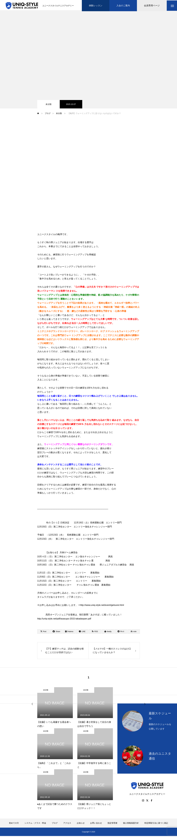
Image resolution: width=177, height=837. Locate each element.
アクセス (67, 824)
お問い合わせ (96, 824)
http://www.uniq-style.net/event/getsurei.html (102, 606)
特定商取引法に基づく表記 (156, 824)
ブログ (55, 824)
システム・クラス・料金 (35, 824)
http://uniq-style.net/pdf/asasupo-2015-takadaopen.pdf (64, 619)
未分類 (48, 105)
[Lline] (82, 632)
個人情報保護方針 (131, 824)
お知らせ (81, 824)
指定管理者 (112, 824)
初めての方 (14, 824)
